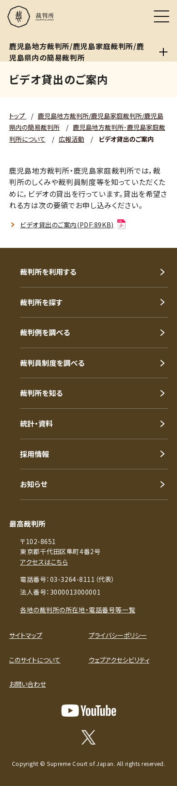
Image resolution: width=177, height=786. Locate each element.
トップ (17, 115)
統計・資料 (36, 423)
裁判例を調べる (45, 332)
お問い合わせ (27, 683)
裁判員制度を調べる (52, 362)
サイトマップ (25, 635)
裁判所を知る (41, 392)
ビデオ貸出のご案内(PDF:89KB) (73, 224)
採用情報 (34, 453)
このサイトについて (35, 659)
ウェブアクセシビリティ (119, 659)
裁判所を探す (41, 302)
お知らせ (33, 483)
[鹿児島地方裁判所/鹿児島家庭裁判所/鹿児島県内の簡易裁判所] (163, 52)
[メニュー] (161, 16)
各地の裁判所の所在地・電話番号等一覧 (77, 609)
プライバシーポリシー (118, 635)
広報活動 (71, 139)
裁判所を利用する (48, 271)
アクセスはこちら (44, 561)
